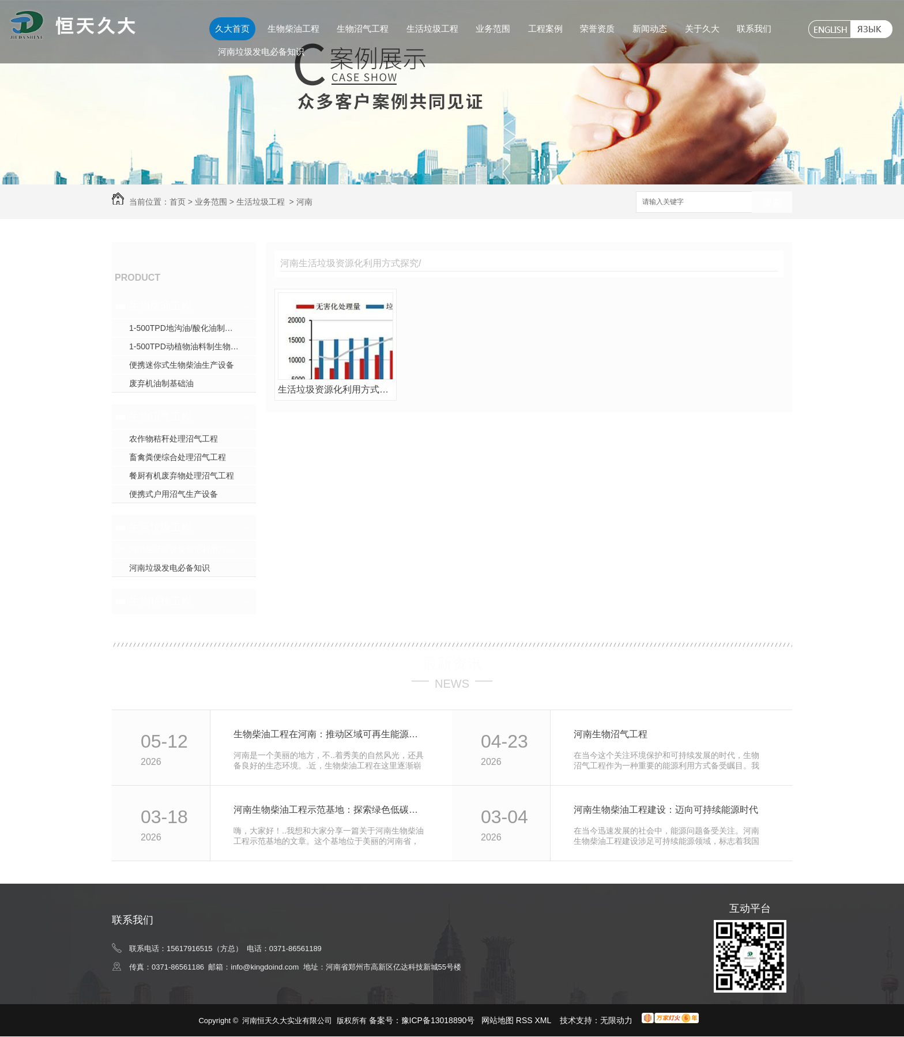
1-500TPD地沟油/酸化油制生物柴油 (192, 328)
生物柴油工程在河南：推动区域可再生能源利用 (330, 734)
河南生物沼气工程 (610, 734)
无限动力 (616, 1020)
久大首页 (232, 28)
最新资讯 (452, 663)
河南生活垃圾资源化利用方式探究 (189, 549)
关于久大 (702, 28)
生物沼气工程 (363, 28)
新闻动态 (649, 28)
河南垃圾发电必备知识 (261, 51)
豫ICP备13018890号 (438, 1020)
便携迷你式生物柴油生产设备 (181, 364)
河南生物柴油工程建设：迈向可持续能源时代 (666, 809)
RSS (525, 1020)
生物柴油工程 (293, 28)
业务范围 (493, 28)
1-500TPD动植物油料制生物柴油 (188, 346)
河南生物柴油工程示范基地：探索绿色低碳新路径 (330, 809)
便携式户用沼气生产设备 (173, 494)
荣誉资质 (597, 28)
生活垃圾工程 (432, 28)
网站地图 (497, 1020)
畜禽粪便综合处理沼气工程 (177, 457)
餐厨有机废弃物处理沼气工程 (181, 475)
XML (544, 1020)
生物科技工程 (160, 601)
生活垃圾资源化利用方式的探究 (335, 389)
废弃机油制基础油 (161, 383)
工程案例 (545, 28)
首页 (178, 201)
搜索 (772, 203)
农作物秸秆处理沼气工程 (173, 438)
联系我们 (754, 28)
